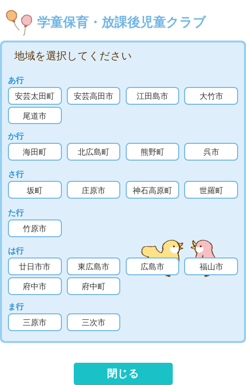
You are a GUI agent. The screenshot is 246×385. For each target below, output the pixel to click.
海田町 (35, 152)
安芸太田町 (34, 96)
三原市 (35, 322)
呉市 (211, 152)
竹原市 (35, 228)
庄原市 (93, 190)
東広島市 (93, 266)
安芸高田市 (93, 96)
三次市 (93, 322)
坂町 (35, 190)
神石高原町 (152, 190)
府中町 (93, 286)
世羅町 (211, 190)
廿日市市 (34, 266)
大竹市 (211, 96)
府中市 (35, 286)
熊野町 (152, 152)
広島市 (152, 266)
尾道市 (35, 116)
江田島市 (152, 96)
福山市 (211, 266)
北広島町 (93, 152)
